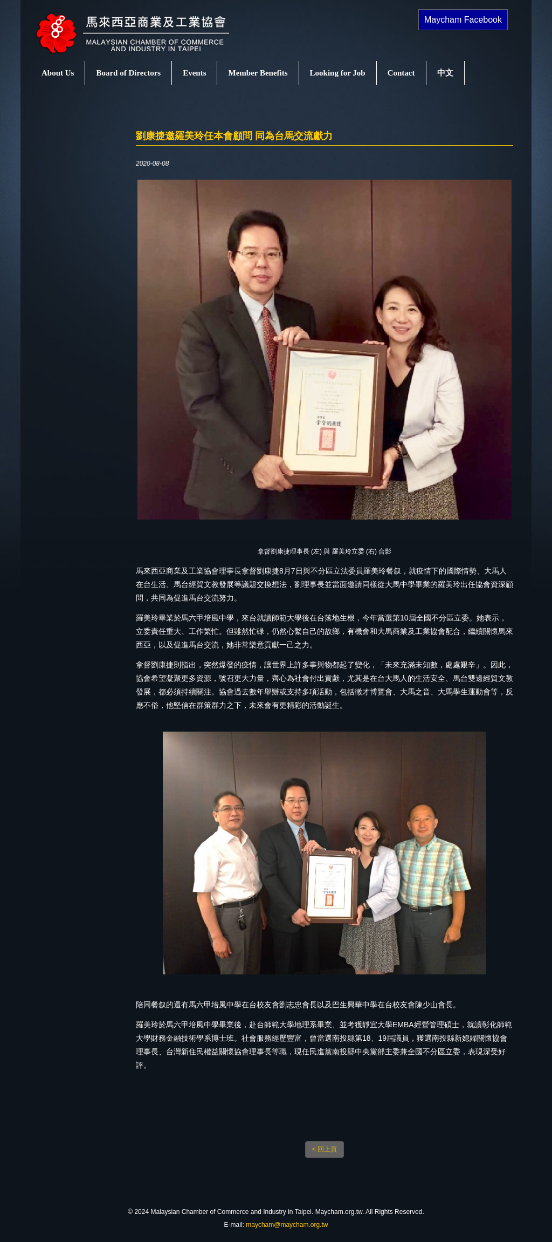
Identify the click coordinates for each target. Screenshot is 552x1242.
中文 (445, 73)
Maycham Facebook (463, 19)
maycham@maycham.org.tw (287, 1225)
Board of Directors (128, 73)
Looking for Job (337, 73)
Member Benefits (257, 73)
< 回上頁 (324, 1149)
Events (194, 73)
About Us (58, 73)
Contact (401, 73)
